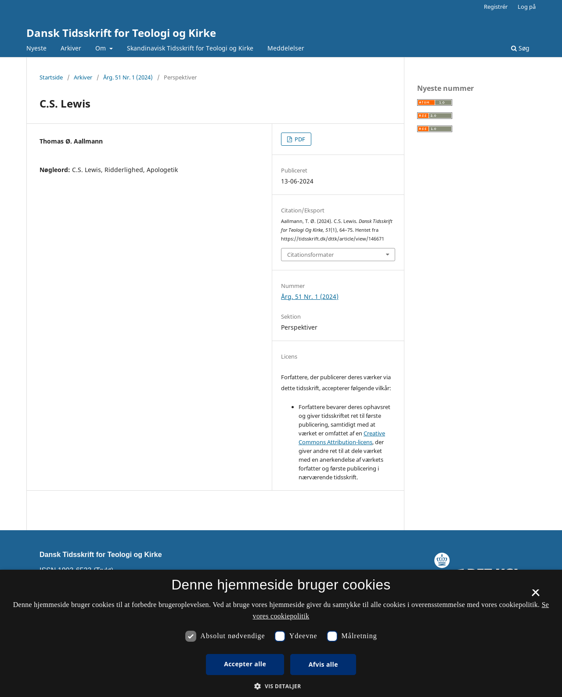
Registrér (496, 7)
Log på (527, 7)
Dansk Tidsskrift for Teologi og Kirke (121, 32)
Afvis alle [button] (323, 664)
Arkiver (71, 48)
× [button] (535, 595)
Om (101, 48)
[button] (281, 686)
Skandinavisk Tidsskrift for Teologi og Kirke (190, 48)
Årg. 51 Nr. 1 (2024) (128, 77)
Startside (51, 77)
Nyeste (36, 48)
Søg (520, 48)
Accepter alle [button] (245, 664)
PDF (299, 139)
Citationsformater (310, 255)
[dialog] (281, 633)
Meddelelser (285, 48)
